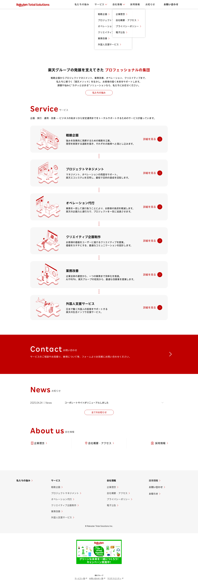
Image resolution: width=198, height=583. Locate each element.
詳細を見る (149, 139)
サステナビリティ (114, 579)
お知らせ (153, 494)
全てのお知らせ (99, 413)
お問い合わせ (156, 487)
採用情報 (153, 481)
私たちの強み (99, 93)
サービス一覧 (80, 579)
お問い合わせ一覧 (96, 579)
